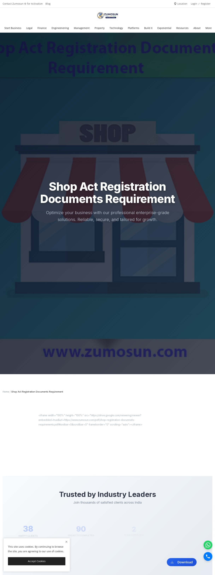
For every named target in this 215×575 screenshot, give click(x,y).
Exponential (164, 28)
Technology (116, 28)
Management (82, 28)
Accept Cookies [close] (37, 561)
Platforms (133, 28)
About (197, 28)
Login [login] (194, 3)
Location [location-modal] (180, 3)
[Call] (208, 556)
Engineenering (60, 28)
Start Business (12, 28)
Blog (48, 3)
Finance (42, 28)
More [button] (208, 28)
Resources (182, 28)
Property (100, 28)
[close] (66, 541)
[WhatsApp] (208, 545)
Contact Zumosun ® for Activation (23, 3)
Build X (148, 28)
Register (206, 3)
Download (183, 562)
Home (6, 391)
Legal (29, 28)
